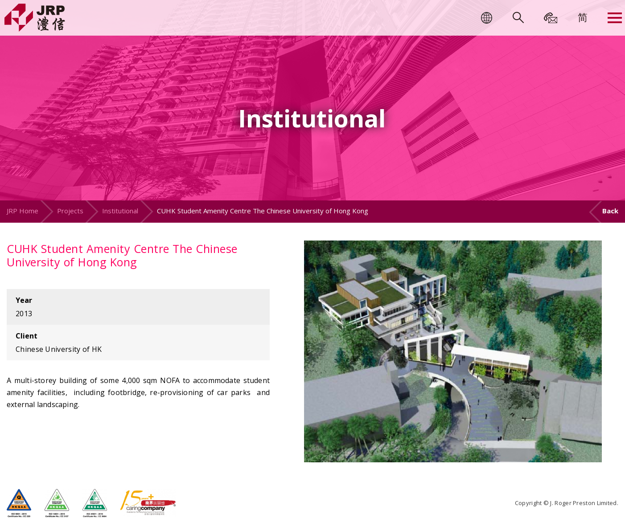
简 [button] (583, 16)
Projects (70, 210)
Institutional (120, 210)
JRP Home (22, 210)
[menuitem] (583, 16)
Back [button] (610, 210)
